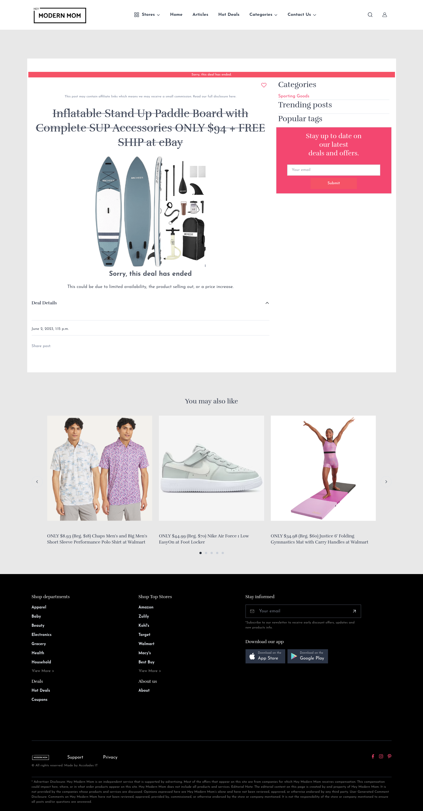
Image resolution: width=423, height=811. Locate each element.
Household (41, 662)
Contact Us (299, 14)
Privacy (110, 757)
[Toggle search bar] (370, 14)
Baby (36, 617)
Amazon (146, 607)
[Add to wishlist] (263, 85)
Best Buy (147, 662)
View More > (43, 671)
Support (75, 757)
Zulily (144, 617)
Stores (144, 14)
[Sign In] (384, 14)
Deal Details (44, 303)
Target (145, 635)
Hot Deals (228, 14)
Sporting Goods (293, 96)
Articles (200, 14)
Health (38, 653)
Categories (260, 14)
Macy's (145, 653)
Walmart (147, 644)
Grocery (39, 644)
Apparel (39, 607)
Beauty (38, 626)
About (144, 691)
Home (176, 14)
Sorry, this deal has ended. (211, 74)
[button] (200, 553)
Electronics (42, 635)
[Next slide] (386, 481)
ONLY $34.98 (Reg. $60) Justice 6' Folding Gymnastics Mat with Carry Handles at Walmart (320, 539)
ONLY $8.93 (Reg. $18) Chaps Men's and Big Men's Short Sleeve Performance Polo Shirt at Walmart (97, 539)
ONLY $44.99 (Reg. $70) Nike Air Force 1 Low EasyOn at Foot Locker (204, 539)
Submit (333, 183)
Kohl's (144, 626)
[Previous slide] (37, 481)
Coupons (39, 700)
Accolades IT (88, 765)
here (232, 96)
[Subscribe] (354, 611)
